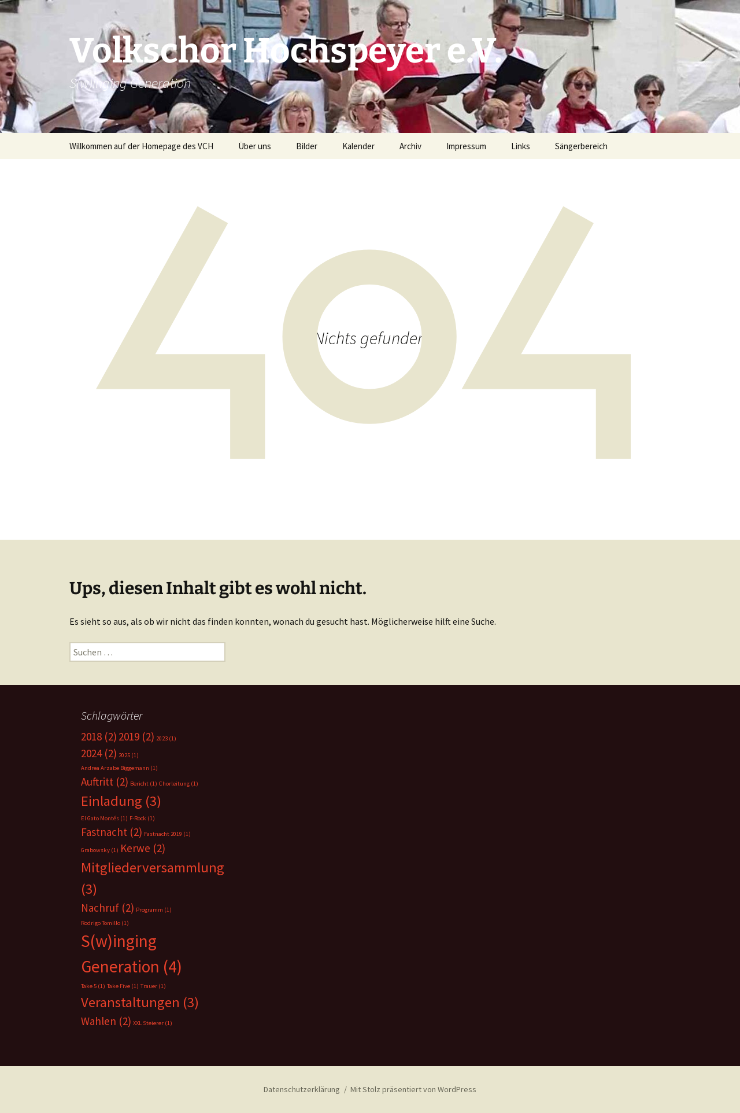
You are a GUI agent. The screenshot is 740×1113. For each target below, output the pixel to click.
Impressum (466, 146)
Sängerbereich (581, 146)
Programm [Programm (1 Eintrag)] (154, 909)
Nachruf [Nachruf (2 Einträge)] (107, 908)
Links (520, 146)
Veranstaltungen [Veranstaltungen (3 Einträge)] (140, 1002)
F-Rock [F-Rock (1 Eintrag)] (142, 818)
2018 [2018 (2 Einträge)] (99, 736)
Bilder (306, 146)
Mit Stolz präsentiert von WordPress (413, 1089)
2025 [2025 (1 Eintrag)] (129, 755)
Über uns (254, 146)
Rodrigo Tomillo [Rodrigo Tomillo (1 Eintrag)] (105, 923)
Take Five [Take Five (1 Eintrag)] (123, 986)
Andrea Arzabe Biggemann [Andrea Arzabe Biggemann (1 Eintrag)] (119, 768)
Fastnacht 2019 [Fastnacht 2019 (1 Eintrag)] (167, 834)
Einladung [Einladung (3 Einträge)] (121, 801)
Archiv (410, 146)
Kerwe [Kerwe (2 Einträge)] (142, 848)
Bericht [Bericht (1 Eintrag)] (143, 783)
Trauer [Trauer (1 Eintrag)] (153, 986)
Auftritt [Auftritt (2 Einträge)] (104, 781)
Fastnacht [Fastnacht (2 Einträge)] (111, 832)
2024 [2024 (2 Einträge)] (99, 753)
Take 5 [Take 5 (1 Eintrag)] (93, 986)
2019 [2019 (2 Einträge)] (136, 736)
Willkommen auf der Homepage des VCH (141, 146)
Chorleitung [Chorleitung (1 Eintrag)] (178, 783)
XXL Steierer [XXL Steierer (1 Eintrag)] (152, 1023)
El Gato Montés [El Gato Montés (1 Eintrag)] (104, 818)
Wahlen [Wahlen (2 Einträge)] (106, 1021)
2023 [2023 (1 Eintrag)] (166, 738)
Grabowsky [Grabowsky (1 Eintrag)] (100, 850)
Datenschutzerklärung (302, 1089)
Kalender (358, 146)
